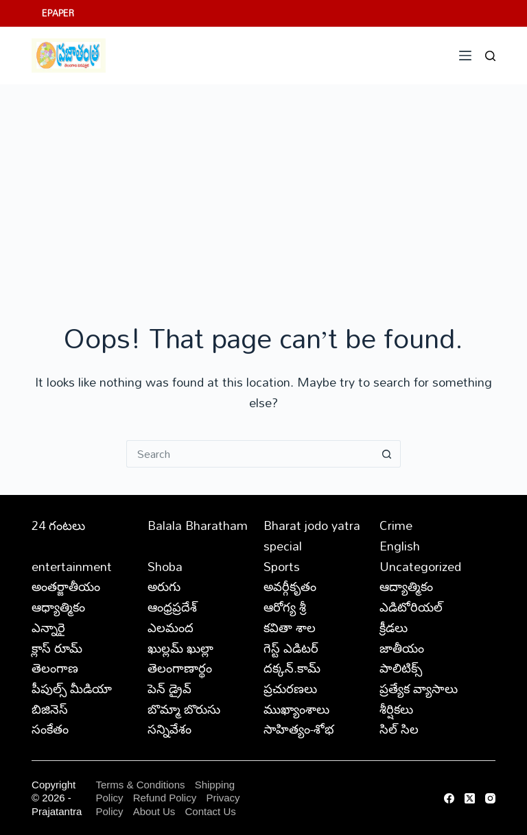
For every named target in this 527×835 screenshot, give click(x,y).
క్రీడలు (393, 627)
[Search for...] (249, 454)
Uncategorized (420, 566)
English (399, 545)
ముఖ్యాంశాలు (296, 709)
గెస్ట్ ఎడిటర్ (291, 648)
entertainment (72, 566)
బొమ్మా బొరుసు (184, 709)
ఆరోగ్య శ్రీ (285, 606)
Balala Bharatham (198, 525)
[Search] (490, 56)
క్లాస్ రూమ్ (57, 648)
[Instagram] (490, 798)
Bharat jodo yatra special (312, 535)
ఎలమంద (171, 627)
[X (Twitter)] (470, 798)
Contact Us (210, 811)
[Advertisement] (263, 187)
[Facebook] (449, 798)
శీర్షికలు (396, 709)
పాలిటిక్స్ (400, 667)
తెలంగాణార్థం (180, 667)
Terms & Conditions (140, 784)
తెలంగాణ (55, 667)
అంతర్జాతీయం (66, 586)
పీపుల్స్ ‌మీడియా (72, 688)
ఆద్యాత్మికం (406, 586)
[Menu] (465, 55)
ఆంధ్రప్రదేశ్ (172, 606)
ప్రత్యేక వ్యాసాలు (418, 688)
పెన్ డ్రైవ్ (169, 688)
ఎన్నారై (48, 627)
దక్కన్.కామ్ (292, 667)
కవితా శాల (290, 627)
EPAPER (58, 13)
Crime (395, 525)
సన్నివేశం (169, 728)
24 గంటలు (58, 525)
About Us (154, 811)
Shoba (165, 566)
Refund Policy (165, 797)
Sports (282, 566)
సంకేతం (50, 728)
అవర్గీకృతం (290, 586)
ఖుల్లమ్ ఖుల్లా (180, 648)
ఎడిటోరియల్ (411, 606)
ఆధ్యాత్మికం (58, 606)
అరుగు (164, 586)
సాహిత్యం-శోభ (299, 728)
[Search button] (387, 454)
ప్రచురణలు (290, 688)
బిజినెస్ (50, 709)
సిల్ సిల (399, 728)
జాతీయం (401, 648)
